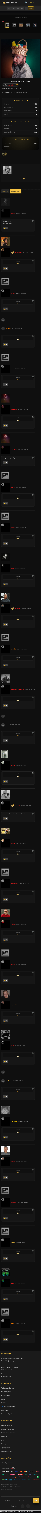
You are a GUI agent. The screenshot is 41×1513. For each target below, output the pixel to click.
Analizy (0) (5, 191)
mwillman (9, 1081)
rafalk (13, 924)
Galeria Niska (5, 1395)
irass (12, 1283)
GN (14, 8)
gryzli (12, 1323)
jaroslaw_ (14, 1202)
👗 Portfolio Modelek (8, 1406)
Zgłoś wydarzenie (6, 1451)
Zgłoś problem (5, 1447)
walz (12, 369)
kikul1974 (14, 409)
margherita (18, 252)
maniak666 (14, 883)
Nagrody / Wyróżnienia (8, 1414)
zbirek (13, 1242)
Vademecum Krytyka (7, 1388)
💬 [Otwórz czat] (36, 1500)
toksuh (13, 843)
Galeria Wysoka (6, 1392)
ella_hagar (14, 1121)
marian (17, 608)
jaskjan (13, 1161)
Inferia (3, 1399)
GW (9, 8)
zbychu (13, 293)
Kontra (3, 1403)
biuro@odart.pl (6, 1376)
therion (13, 213)
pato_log (13, 649)
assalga (13, 964)
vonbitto (11, 85)
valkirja (8, 328)
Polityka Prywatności (7, 1429)
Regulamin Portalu (7, 1425)
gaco (12, 568)
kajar (12, 1045)
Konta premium (6, 1444)
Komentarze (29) (15, 191)
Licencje (4, 1436)
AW (22, 8)
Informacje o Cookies (8, 1433)
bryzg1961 (14, 1005)
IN (18, 8)
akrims (13, 765)
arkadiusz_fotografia (17, 689)
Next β (31, 8)
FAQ (2, 1440)
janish (7, 725)
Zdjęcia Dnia (5, 1410)
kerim (13, 527)
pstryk (13, 487)
